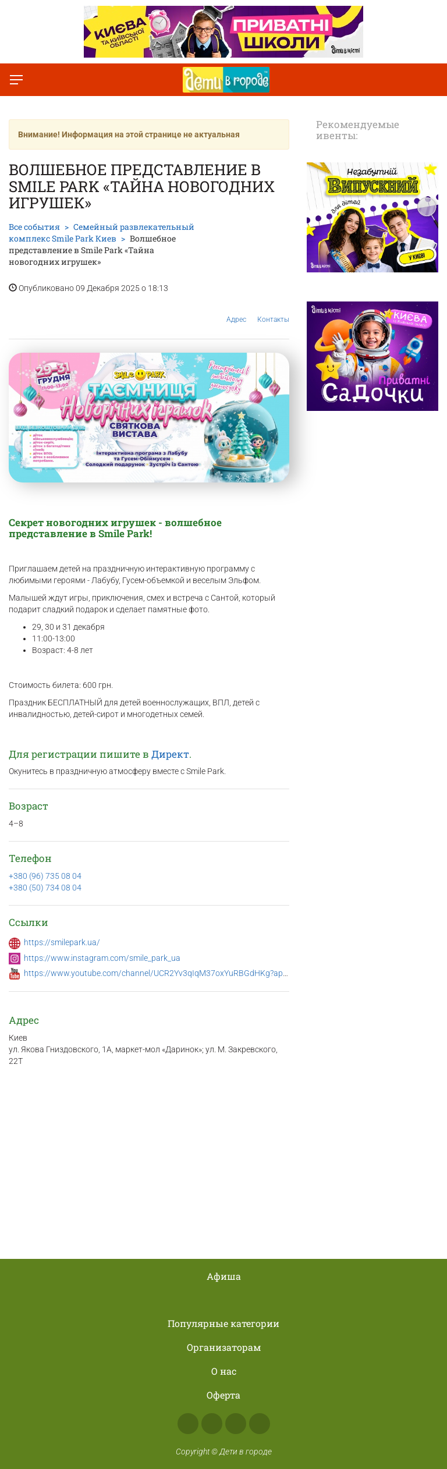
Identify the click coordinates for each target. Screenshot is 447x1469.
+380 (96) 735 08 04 (45, 876)
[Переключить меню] (16, 79)
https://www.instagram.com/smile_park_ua (102, 958)
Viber (259, 1423)
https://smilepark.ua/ (62, 942)
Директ (170, 754)
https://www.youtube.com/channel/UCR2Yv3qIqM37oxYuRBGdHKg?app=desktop (172, 973)
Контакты (273, 311)
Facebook (188, 1423)
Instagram (211, 1423)
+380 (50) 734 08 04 (45, 887)
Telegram (235, 1423)
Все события (34, 226)
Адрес (236, 310)
